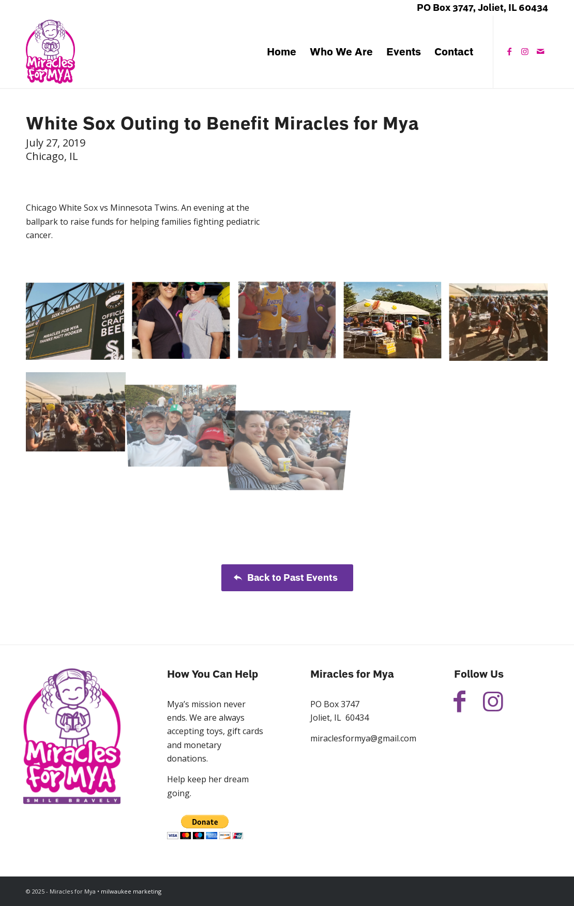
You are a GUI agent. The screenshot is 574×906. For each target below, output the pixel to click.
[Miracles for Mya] (50, 52)
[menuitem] (281, 52)
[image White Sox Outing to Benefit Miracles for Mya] (79, 325)
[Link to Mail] (540, 51)
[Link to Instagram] (525, 51)
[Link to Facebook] (509, 51)
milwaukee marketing (131, 891)
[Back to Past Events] (287, 577)
